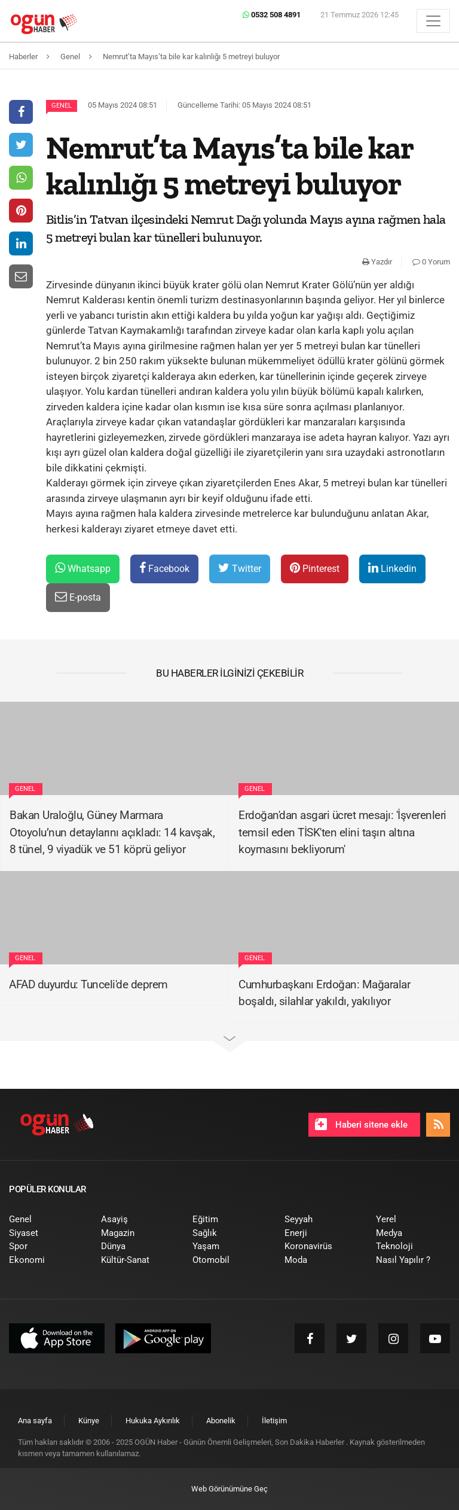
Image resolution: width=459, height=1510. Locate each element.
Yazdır (377, 261)
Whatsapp (83, 568)
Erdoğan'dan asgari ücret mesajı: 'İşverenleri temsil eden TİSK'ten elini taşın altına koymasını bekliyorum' (342, 832)
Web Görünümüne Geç (229, 1488)
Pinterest (314, 568)
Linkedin (392, 568)
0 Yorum (431, 261)
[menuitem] (46, 1219)
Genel (61, 105)
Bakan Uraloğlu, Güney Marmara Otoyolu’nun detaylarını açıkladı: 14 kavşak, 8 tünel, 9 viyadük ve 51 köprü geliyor (112, 832)
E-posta (78, 596)
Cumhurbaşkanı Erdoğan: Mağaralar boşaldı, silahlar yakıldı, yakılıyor (324, 993)
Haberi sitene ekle (361, 1124)
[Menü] (433, 21)
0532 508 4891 (272, 14)
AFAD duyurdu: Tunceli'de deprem (88, 984)
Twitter (239, 568)
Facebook (164, 568)
